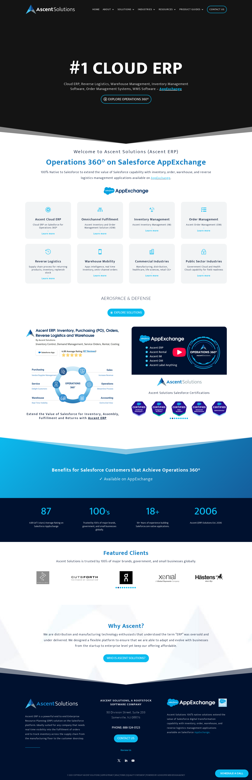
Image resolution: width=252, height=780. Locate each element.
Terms (122, 775)
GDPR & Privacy (107, 775)
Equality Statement (136, 775)
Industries (145, 9)
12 (141, 296)
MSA (117, 775)
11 (138, 296)
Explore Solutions (128, 312)
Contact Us (125, 738)
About (107, 9)
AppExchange (170, 89)
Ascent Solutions (91, 775)
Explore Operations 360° (128, 99)
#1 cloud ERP (126, 68)
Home (96, 9)
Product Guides (189, 9)
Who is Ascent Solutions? (126, 658)
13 (144, 296)
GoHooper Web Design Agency (171, 775)
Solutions (124, 9)
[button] (170, 418)
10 (135, 296)
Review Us (126, 750)
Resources (166, 9)
